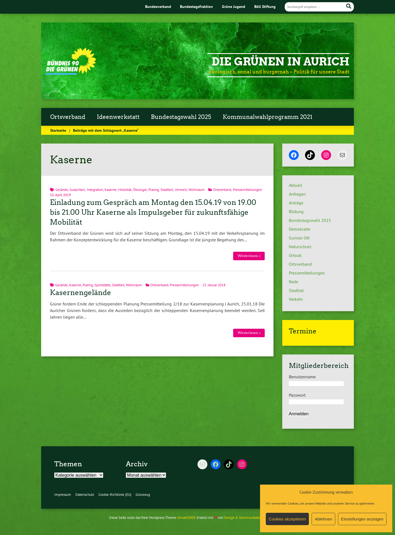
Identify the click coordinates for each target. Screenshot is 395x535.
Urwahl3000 (186, 517)
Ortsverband (67, 117)
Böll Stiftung (265, 6)
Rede (293, 281)
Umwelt (181, 189)
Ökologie (140, 189)
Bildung (296, 211)
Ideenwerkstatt (118, 117)
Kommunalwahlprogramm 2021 (267, 117)
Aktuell (295, 185)
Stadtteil (166, 189)
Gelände (61, 189)
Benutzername (302, 376)
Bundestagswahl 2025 (181, 117)
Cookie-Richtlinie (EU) (114, 494)
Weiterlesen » (249, 256)
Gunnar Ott (299, 238)
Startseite (58, 130)
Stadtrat (296, 290)
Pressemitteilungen (247, 189)
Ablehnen (323, 519)
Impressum (62, 494)
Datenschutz (84, 494)
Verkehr (296, 299)
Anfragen (297, 194)
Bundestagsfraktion (196, 6)
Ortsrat (295, 255)
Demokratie (299, 229)
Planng (153, 189)
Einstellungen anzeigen (362, 519)
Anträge (296, 202)
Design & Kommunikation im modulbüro (254, 517)
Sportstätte (102, 285)
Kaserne (111, 189)
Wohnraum (196, 189)
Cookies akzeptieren (287, 519)
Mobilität (124, 189)
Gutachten (77, 189)
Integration (95, 189)
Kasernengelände (80, 292)
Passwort (297, 395)
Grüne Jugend (233, 6)
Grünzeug (143, 494)
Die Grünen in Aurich (280, 61)
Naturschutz (300, 246)
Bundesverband (158, 6)
